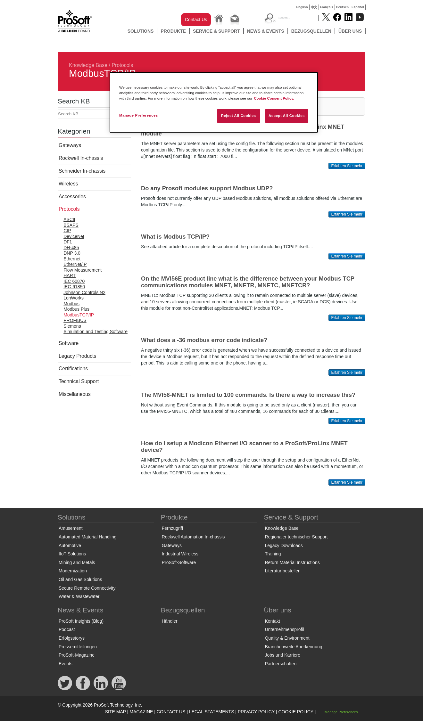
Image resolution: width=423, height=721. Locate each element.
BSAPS (71, 225)
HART (69, 275)
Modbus (71, 303)
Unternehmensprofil (284, 629)
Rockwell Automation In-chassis (193, 536)
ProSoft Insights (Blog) (81, 621)
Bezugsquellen (311, 31)
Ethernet (71, 258)
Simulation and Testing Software (95, 331)
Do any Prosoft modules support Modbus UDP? (207, 188)
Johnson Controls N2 (84, 292)
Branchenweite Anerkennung (293, 646)
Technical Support (79, 381)
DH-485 (71, 247)
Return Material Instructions (292, 562)
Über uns (350, 31)
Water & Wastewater (79, 596)
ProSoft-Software (179, 562)
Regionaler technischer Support (296, 536)
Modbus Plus (76, 309)
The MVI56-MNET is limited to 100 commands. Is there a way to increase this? (248, 395)
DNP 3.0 (71, 253)
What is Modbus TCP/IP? (175, 237)
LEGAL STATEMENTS (211, 711)
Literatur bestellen (282, 570)
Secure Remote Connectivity (87, 588)
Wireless (68, 183)
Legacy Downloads (284, 545)
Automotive (70, 545)
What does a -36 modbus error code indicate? (204, 340)
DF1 (67, 241)
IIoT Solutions (72, 553)
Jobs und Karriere (282, 655)
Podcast (67, 629)
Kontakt (272, 621)
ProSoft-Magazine (77, 655)
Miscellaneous (75, 394)
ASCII (69, 219)
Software (69, 343)
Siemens (72, 326)
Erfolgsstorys (72, 638)
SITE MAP (115, 711)
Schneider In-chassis (82, 171)
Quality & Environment (287, 638)
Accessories (72, 196)
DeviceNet (73, 236)
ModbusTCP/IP (78, 314)
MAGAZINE (141, 711)
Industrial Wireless (180, 553)
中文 (314, 7)
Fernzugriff (172, 528)
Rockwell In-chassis (81, 158)
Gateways (70, 145)
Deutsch (342, 7)
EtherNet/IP (75, 264)
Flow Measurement (82, 270)
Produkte (173, 31)
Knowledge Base (88, 65)
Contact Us (196, 19)
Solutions (141, 31)
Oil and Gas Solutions (80, 579)
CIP (67, 230)
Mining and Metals (77, 562)
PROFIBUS (75, 320)
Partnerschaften (280, 663)
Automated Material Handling (88, 536)
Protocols (122, 65)
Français (326, 7)
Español (358, 7)
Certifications (73, 368)
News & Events (265, 31)
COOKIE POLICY (295, 711)
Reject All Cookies (238, 116)
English (302, 7)
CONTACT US (171, 711)
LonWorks (73, 297)
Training (273, 553)
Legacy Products (77, 356)
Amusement (71, 528)
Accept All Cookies (287, 116)
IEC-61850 (74, 286)
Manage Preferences (341, 712)
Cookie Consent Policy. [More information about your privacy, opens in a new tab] (274, 98)
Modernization (73, 570)
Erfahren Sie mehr (346, 166)
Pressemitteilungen (78, 646)
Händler (170, 621)
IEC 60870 (74, 281)
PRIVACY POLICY (256, 711)
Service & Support (216, 31)
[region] (214, 102)
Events (65, 663)
